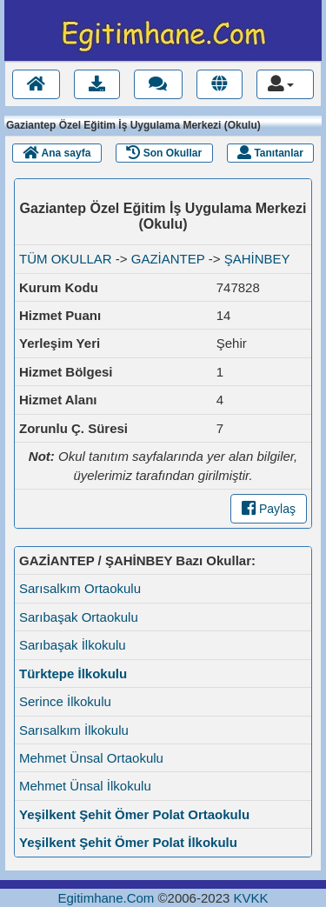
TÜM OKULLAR (65, 258)
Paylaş (269, 509)
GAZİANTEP (168, 258)
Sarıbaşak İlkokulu (72, 644)
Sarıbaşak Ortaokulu (78, 617)
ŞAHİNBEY (257, 258)
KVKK (250, 897)
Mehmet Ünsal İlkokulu (85, 785)
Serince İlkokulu (65, 701)
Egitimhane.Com (105, 897)
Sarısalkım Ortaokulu (80, 588)
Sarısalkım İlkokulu (74, 730)
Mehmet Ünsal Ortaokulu (91, 757)
